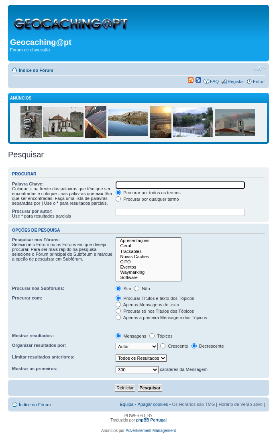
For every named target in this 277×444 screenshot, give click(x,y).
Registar (236, 81)
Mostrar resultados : (33, 335)
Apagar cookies (153, 404)
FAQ (214, 81)
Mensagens (131, 336)
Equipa (126, 404)
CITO (148, 262)
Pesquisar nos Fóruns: (36, 239)
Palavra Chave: (28, 183)
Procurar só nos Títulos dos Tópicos (155, 311)
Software (148, 277)
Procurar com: (27, 297)
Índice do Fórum (36, 70)
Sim (123, 288)
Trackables (148, 251)
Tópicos (160, 336)
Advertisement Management (151, 430)
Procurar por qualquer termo (147, 199)
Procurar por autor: (32, 211)
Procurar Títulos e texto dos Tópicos (155, 298)
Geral (148, 245)
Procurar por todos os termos (148, 192)
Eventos (148, 267)
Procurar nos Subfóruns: (38, 288)
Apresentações (148, 240)
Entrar (259, 81)
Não (142, 288)
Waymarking (148, 272)
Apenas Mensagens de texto (147, 304)
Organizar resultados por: (39, 345)
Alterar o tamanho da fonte (259, 68)
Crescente (174, 346)
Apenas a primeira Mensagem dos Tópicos (161, 317)
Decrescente (207, 346)
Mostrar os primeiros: (34, 368)
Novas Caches (148, 256)
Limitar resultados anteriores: (43, 356)
